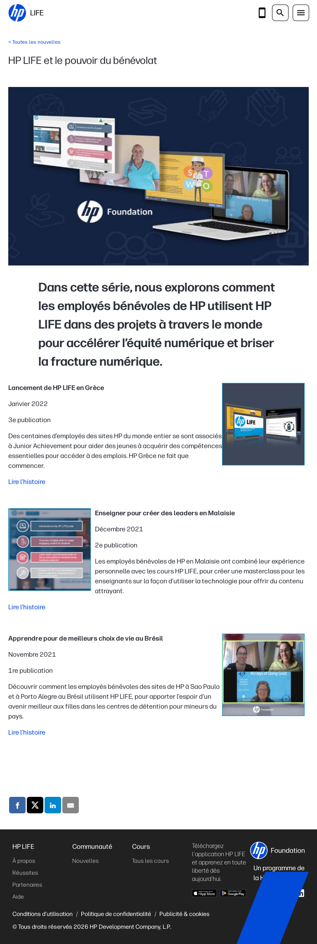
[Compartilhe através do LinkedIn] (53, 806)
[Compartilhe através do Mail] (70, 806)
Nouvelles (85, 860)
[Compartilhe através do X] (35, 806)
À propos (23, 860)
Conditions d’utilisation (42, 914)
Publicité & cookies (184, 914)
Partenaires (27, 884)
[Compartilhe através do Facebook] (17, 806)
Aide (18, 896)
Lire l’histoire (26, 482)
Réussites (25, 872)
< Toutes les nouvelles (34, 42)
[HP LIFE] (25, 12)
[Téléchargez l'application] (262, 13)
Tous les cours (150, 860)
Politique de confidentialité (116, 914)
